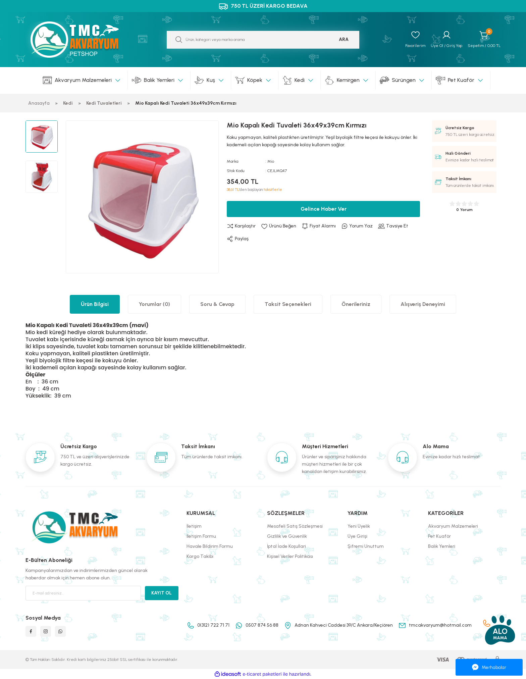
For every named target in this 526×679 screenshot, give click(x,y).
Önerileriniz (355, 304)
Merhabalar (489, 667)
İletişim (194, 526)
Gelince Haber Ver (324, 209)
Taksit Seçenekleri (288, 304)
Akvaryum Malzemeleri (453, 526)
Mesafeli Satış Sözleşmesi (295, 526)
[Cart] (484, 39)
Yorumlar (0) (154, 304)
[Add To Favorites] (278, 226)
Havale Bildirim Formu (210, 546)
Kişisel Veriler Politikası (290, 556)
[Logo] (81, 39)
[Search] (263, 40)
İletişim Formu (201, 536)
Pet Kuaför (439, 536)
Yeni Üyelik (359, 526)
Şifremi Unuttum (366, 546)
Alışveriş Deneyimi (423, 304)
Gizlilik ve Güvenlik (287, 536)
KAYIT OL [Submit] (161, 593)
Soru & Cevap (217, 304)
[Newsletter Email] (83, 593)
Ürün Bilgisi (95, 304)
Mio (270, 161)
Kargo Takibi (200, 556)
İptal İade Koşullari (286, 546)
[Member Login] (446, 39)
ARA (344, 39)
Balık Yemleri (441, 546)
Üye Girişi (357, 536)
